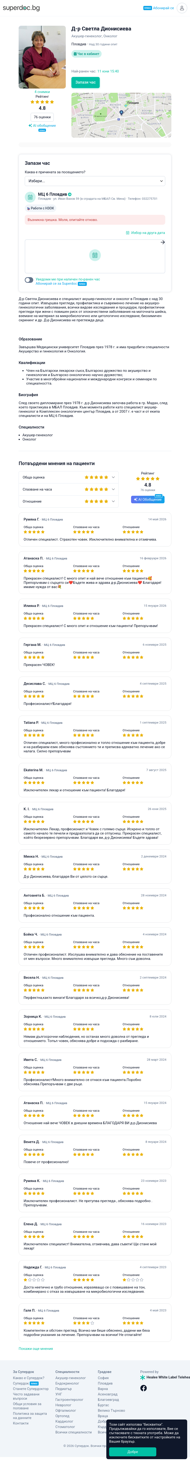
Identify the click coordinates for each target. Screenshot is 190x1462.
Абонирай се (158, 8)
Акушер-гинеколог (70, 1378)
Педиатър (63, 1389)
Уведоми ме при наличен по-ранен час (68, 281)
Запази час (85, 82)
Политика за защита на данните (30, 1415)
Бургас (103, 1405)
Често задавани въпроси (26, 1396)
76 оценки (42, 117)
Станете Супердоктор (31, 1389)
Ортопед (62, 1416)
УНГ (58, 1394)
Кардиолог (64, 1421)
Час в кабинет (86, 54)
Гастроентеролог (69, 1400)
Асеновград (107, 1394)
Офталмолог (65, 1410)
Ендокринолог (67, 1383)
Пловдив (105, 1383)
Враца (103, 1416)
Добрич (104, 1421)
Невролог (63, 1405)
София (103, 1378)
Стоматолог (65, 1427)
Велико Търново (111, 1410)
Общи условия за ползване (27, 1406)
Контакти (21, 1423)
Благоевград (108, 1400)
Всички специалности (73, 1432)
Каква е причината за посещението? (55, 172)
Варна (103, 1389)
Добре (133, 1452)
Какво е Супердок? (28, 1378)
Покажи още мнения (36, 1349)
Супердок (26, 1383)
